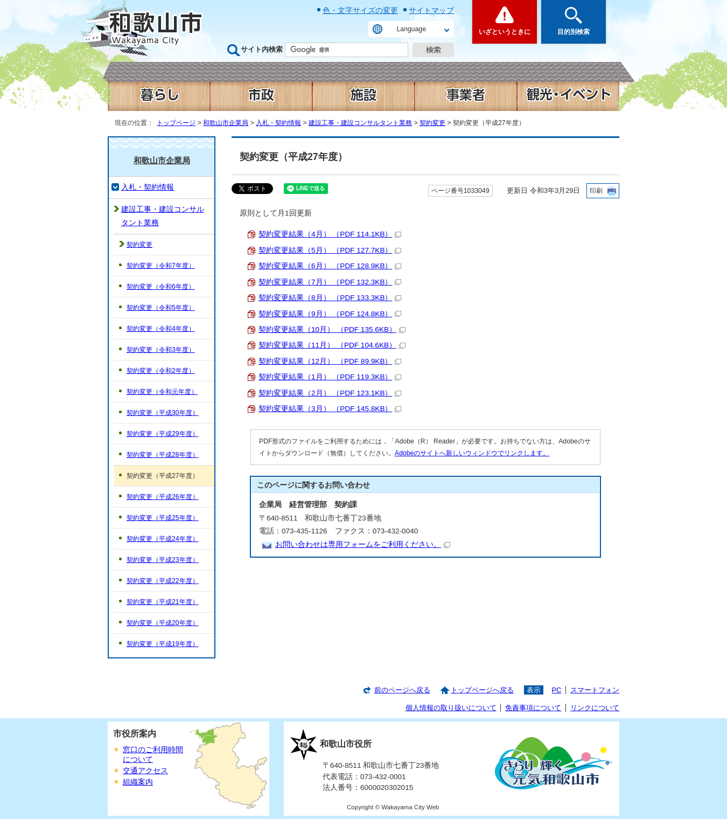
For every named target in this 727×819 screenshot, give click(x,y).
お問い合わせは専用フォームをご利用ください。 (362, 544)
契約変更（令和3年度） (161, 349)
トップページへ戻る (482, 690)
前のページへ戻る (402, 690)
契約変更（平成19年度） (163, 644)
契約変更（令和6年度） (161, 286)
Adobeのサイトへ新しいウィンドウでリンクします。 (472, 453)
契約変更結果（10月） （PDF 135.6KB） (332, 329)
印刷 (596, 191)
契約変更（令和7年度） (161, 265)
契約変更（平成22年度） (163, 581)
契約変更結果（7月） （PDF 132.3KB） (329, 282)
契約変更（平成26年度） (163, 497)
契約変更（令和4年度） (161, 328)
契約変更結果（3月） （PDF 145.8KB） (329, 409)
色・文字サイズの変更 (360, 10)
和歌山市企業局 (225, 123)
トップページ (176, 123)
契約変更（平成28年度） (163, 455)
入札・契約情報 (278, 123)
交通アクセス (145, 771)
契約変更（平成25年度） (163, 518)
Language (411, 29)
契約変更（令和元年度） (162, 391)
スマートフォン (594, 690)
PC (556, 690)
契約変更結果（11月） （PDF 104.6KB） (332, 345)
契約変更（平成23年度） (163, 560)
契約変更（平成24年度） (163, 539)
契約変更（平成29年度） (163, 434)
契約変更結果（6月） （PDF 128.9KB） (329, 266)
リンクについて (594, 708)
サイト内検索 (262, 49)
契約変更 (432, 123)
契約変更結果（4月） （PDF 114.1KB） (329, 234)
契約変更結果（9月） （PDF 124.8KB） (329, 314)
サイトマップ (431, 10)
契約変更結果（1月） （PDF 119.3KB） (329, 377)
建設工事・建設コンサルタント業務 (360, 123)
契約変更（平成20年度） (163, 623)
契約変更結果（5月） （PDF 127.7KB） (329, 250)
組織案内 (138, 782)
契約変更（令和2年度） (161, 370)
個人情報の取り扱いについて (451, 708)
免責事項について (533, 708)
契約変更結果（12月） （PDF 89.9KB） (329, 361)
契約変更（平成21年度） (163, 602)
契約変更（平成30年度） (163, 413)
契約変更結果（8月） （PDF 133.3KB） (329, 298)
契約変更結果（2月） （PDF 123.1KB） (329, 393)
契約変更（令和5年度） (161, 307)
